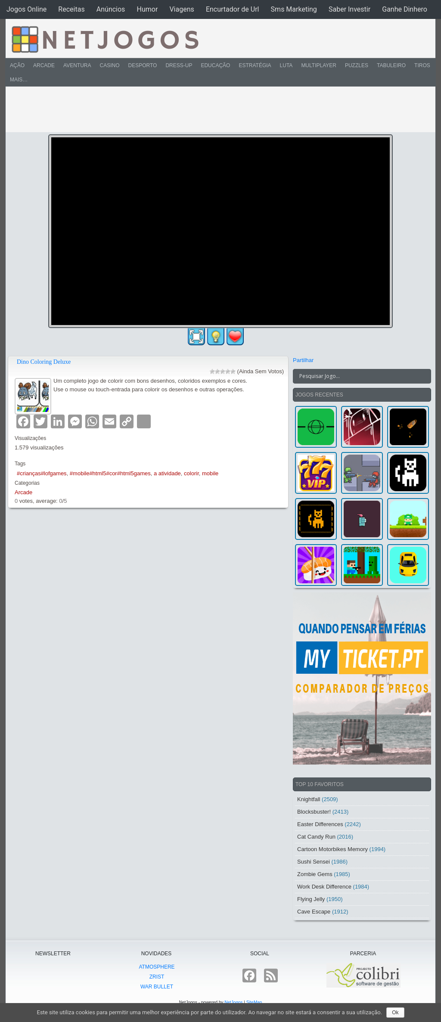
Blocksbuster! (314, 811)
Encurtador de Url (232, 9)
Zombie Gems (314, 874)
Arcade (44, 65)
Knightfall (308, 799)
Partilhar (303, 360)
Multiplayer (318, 65)
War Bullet (156, 987)
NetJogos (233, 1002)
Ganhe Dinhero (404, 9)
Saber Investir (349, 9)
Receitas (71, 9)
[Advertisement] (214, 109)
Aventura (77, 65)
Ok (395, 1013)
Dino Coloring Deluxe (44, 362)
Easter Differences (320, 824)
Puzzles (356, 65)
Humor (147, 9)
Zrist (157, 977)
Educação (215, 65)
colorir (191, 473)
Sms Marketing (294, 9)
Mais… (19, 80)
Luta (286, 65)
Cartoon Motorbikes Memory (332, 849)
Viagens (181, 9)
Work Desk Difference (324, 886)
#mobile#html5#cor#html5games (110, 473)
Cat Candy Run (316, 836)
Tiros (422, 65)
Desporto (142, 65)
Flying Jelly (311, 899)
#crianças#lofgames (42, 473)
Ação (17, 65)
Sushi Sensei (313, 861)
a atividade (167, 473)
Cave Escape (313, 911)
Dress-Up (178, 65)
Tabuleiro (391, 65)
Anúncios (110, 9)
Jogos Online (26, 9)
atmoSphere (156, 967)
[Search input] (356, 376)
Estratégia (255, 65)
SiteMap (254, 1002)
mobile (210, 473)
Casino (109, 65)
